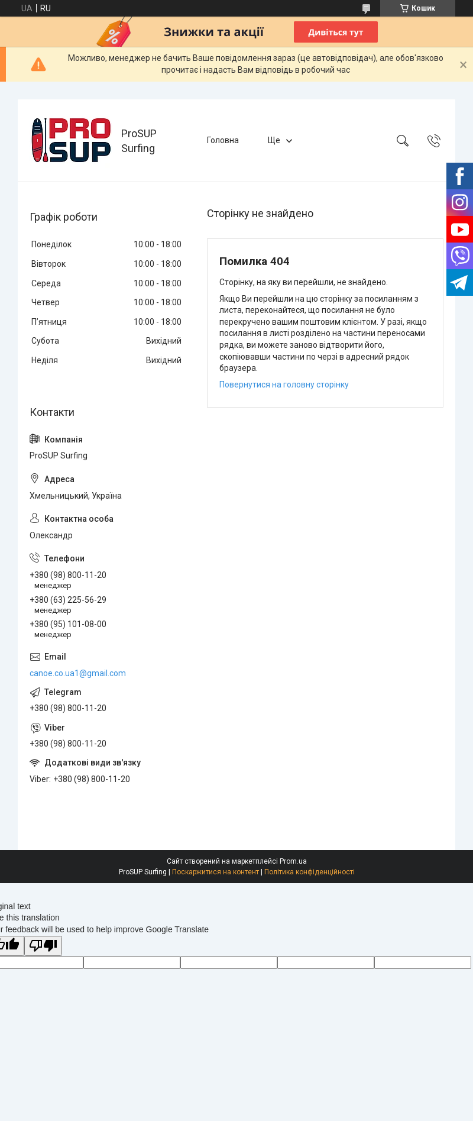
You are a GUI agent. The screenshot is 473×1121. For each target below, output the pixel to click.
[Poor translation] (43, 946)
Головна (223, 140)
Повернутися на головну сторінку (284, 384)
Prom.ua (293, 861)
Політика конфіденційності (309, 872)
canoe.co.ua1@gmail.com (78, 673)
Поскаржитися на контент (215, 872)
